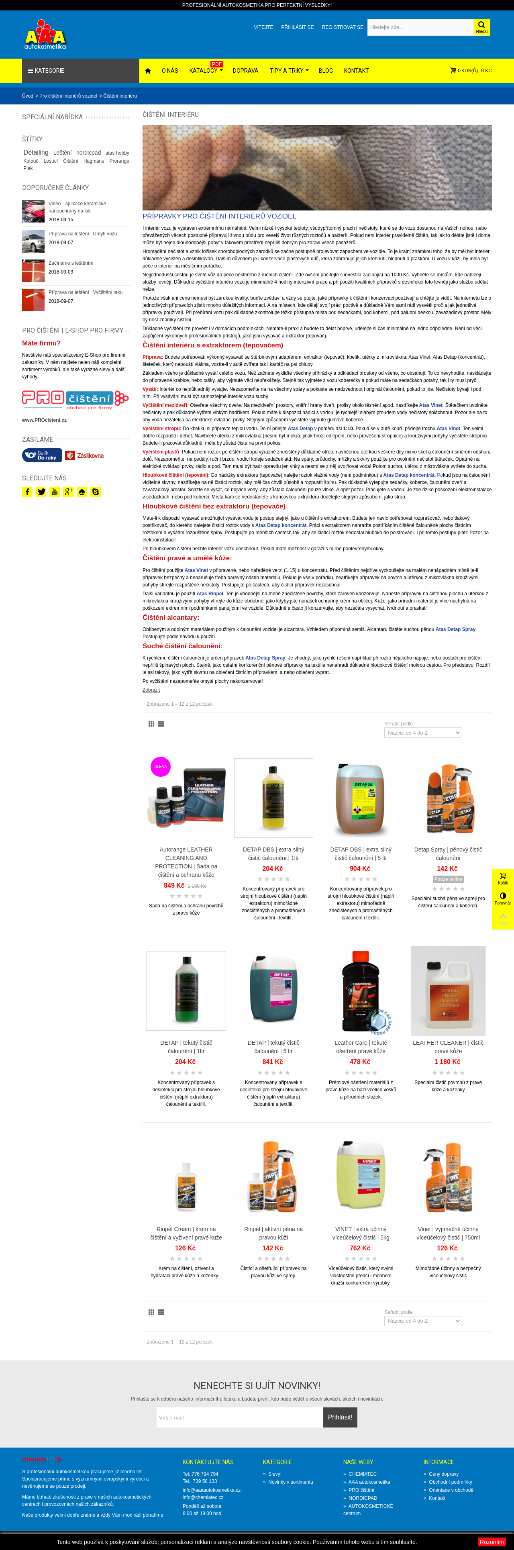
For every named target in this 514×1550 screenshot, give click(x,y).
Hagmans (95, 161)
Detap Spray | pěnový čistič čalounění (448, 853)
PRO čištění (358, 1490)
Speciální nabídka (52, 117)
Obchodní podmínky (448, 1482)
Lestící (52, 161)
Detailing (37, 152)
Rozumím (492, 1542)
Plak (28, 168)
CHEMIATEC (360, 1474)
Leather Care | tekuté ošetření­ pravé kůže (361, 1046)
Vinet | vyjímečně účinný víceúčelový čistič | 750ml (448, 1233)
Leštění (63, 152)
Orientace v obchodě (448, 1490)
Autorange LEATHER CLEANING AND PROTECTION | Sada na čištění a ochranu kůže (186, 862)
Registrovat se (342, 27)
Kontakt (356, 70)
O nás (170, 70)
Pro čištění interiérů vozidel (68, 96)
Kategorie (46, 70)
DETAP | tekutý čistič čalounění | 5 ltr (274, 1046)
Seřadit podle (398, 724)
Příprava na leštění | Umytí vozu (83, 234)
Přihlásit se (297, 27)
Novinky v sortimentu (288, 1482)
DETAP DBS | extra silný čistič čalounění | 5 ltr (361, 853)
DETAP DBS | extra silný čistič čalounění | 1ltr (273, 853)
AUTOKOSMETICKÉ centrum (368, 1509)
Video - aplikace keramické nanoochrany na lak (77, 207)
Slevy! (272, 1474)
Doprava (246, 70)
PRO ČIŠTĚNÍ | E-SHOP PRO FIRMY (72, 330)
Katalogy (206, 67)
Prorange (119, 161)
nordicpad (89, 152)
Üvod (27, 96)
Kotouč (32, 161)
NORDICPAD (360, 1498)
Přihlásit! (340, 1417)
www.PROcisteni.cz (44, 420)
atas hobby (117, 153)
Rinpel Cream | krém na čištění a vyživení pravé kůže (186, 1233)
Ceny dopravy (441, 1474)
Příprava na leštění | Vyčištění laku (85, 292)
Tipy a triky (289, 70)
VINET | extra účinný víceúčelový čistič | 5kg (361, 1233)
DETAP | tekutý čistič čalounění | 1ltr (186, 1046)
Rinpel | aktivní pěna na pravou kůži (273, 1233)
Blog (326, 70)
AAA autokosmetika (366, 1482)
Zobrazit (151, 690)
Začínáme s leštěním (71, 263)
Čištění (72, 161)
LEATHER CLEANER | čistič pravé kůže (448, 1046)
